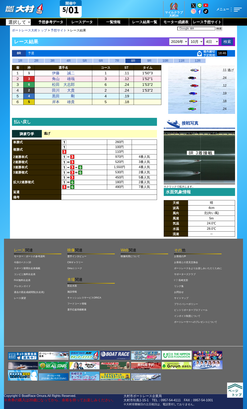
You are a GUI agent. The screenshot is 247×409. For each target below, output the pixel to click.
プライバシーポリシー (186, 304)
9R (149, 60)
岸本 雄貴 (63, 102)
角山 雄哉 (63, 79)
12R (198, 60)
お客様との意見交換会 (186, 262)
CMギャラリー (75, 262)
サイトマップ (181, 298)
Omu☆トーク (74, 268)
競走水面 (72, 285)
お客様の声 (180, 256)
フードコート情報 (76, 303)
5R (85, 60)
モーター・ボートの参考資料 (29, 256)
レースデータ (82, 22)
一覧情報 (113, 22)
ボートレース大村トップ (29, 30)
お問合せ (179, 292)
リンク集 (179, 286)
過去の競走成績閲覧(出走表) (29, 292)
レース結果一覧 (144, 22)
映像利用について (130, 256)
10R (165, 60)
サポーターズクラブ (185, 274)
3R (52, 60)
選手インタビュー (76, 256)
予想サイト (59, 30)
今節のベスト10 (22, 262)
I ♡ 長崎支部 (181, 280)
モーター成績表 (175, 22)
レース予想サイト (207, 22)
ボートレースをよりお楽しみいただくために (198, 268)
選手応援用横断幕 (76, 309)
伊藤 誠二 (63, 73)
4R (69, 60)
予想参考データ (50, 22)
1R (20, 60)
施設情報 (72, 291)
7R (117, 60)
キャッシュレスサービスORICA (84, 297)
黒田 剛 (63, 96)
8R (133, 60)
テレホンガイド (22, 286)
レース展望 (20, 298)
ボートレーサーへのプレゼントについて (195, 322)
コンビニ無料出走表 (24, 274)
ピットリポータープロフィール (191, 310)
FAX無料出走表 (22, 280)
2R (36, 60)
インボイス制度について (187, 316)
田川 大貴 (63, 90)
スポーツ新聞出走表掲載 (27, 268)
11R (181, 60)
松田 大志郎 (63, 84)
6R (101, 60)
